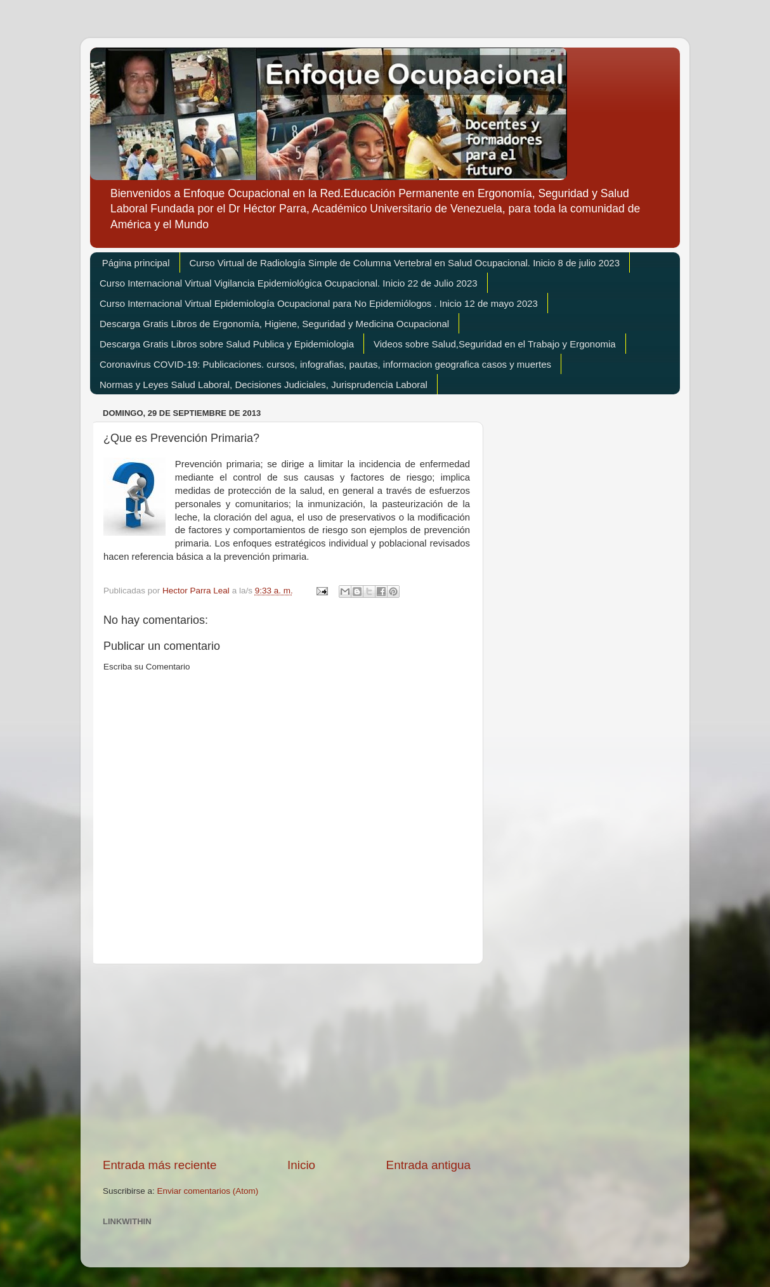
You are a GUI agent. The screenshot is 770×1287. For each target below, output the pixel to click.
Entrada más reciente (160, 1165)
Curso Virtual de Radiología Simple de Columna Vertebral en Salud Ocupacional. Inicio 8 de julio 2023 (405, 262)
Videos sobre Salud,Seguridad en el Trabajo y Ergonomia (495, 344)
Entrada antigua (428, 1165)
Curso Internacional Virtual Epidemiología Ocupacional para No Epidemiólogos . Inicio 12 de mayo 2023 (319, 303)
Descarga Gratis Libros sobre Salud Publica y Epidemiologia (227, 344)
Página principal (136, 262)
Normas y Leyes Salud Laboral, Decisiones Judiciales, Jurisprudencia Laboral (263, 384)
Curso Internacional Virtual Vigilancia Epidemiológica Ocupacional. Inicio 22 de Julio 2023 (289, 283)
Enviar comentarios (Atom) (208, 1191)
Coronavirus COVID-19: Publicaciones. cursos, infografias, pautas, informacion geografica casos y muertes (325, 364)
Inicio (301, 1165)
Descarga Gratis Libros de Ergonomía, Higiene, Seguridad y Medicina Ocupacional (274, 323)
